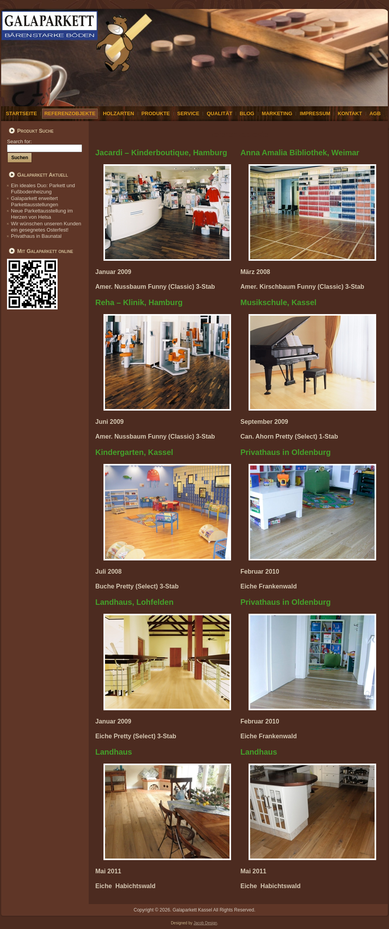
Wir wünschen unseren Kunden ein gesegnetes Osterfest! (46, 227)
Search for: (44, 145)
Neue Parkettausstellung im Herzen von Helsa (42, 214)
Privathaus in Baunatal (36, 236)
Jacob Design (205, 923)
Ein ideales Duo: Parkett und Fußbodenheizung (43, 189)
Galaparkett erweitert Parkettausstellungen (34, 201)
